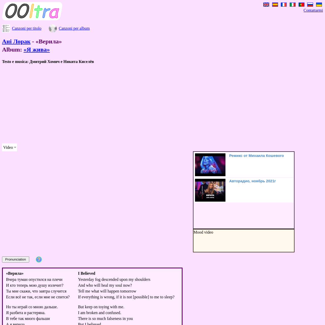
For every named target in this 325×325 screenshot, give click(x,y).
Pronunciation (15, 259)
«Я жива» (37, 49)
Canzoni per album (74, 28)
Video (8, 147)
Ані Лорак (16, 41)
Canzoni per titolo (26, 28)
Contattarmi (313, 10)
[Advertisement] (154, 103)
